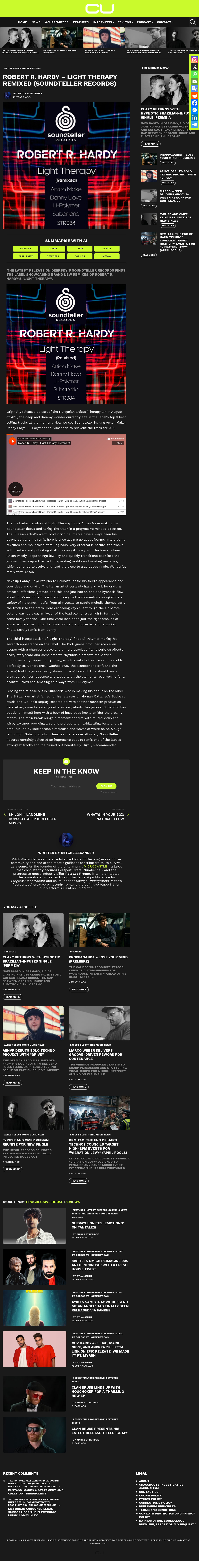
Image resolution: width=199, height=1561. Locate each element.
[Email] (194, 81)
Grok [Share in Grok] (80, 248)
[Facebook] (194, 103)
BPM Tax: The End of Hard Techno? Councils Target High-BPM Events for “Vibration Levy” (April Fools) (98, 1146)
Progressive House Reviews (53, 1202)
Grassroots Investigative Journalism (161, 1486)
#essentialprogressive (89, 1378)
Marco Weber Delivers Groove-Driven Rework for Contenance (144, 51)
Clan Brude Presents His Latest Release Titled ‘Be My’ (100, 1431)
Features (81, 22)
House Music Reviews (100, 1251)
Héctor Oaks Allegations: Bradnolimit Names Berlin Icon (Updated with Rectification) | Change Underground (33, 1483)
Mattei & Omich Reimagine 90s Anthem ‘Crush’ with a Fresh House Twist (100, 1265)
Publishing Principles (157, 1506)
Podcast (144, 22)
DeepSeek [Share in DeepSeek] (53, 256)
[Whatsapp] (194, 74)
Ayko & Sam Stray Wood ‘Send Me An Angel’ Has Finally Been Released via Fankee (100, 1306)
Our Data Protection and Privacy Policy (167, 1515)
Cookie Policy (150, 1495)
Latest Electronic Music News (24, 1045)
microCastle (95, 866)
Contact (164, 22)
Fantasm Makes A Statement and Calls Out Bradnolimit (35, 1492)
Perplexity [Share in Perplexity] (25, 256)
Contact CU (149, 1492)
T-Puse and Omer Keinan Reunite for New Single (26, 1142)
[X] (194, 67)
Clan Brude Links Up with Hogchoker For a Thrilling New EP (98, 1391)
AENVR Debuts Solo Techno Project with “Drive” (100, 51)
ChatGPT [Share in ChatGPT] (25, 248)
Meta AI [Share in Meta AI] (106, 256)
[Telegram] (194, 124)
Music (76, 1213)
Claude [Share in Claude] (107, 248)
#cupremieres (56, 22)
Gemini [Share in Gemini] (53, 248)
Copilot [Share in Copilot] (80, 256)
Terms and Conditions (157, 1510)
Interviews (102, 22)
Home (22, 22)
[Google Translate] (194, 88)
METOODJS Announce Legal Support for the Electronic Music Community (32, 1512)
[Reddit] (194, 95)
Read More (12, 997)
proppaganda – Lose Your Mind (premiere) (177, 156)
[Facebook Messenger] (194, 110)
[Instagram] (194, 59)
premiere (10, 951)
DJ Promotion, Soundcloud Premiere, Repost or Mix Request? (167, 1522)
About (144, 1481)
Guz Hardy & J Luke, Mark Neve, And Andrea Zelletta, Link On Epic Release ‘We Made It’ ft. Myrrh (100, 1349)
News (36, 22)
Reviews (124, 22)
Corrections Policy (155, 1502)
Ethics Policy (150, 1499)
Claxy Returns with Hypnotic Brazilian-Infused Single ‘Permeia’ (20, 51)
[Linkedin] (194, 117)
